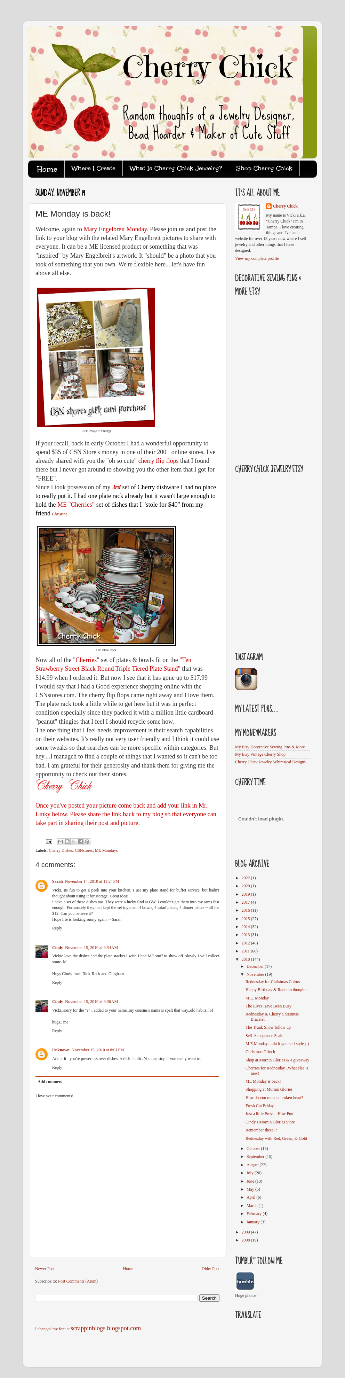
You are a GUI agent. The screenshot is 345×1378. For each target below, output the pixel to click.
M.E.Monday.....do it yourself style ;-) (277, 1043)
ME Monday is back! (263, 1081)
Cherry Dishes (61, 850)
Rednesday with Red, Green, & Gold (276, 1138)
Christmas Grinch (260, 1051)
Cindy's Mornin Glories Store (270, 1122)
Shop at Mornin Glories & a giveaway (277, 1060)
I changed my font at (88, 1328)
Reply (57, 928)
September (256, 1156)
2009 (246, 1232)
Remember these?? (261, 1130)
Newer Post (45, 1268)
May (251, 1189)
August (253, 1164)
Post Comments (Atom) (78, 1281)
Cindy (57, 947)
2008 (246, 1240)
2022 (246, 877)
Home (128, 1268)
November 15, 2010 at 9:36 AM (91, 1001)
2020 (246, 885)
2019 (246, 894)
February (255, 1213)
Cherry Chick (285, 206)
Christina (59, 514)
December (256, 966)
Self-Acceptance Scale (264, 1035)
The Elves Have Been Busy (268, 1006)
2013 (246, 934)
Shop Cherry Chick (264, 168)
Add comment (50, 1081)
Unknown (61, 1050)
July (251, 1172)
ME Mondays (106, 850)
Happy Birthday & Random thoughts (276, 989)
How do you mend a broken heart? (274, 1097)
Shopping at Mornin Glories (269, 1089)
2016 (246, 910)
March (252, 1205)
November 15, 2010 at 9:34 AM (91, 947)
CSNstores (84, 850)
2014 (246, 926)
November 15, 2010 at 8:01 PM (98, 1050)
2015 (246, 918)
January (253, 1222)
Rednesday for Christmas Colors (273, 981)
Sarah (57, 881)
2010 (246, 959)
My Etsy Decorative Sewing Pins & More (270, 747)
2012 (246, 943)
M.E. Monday (257, 998)
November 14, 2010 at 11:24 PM (92, 881)
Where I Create (93, 168)
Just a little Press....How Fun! (270, 1113)
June (251, 1181)
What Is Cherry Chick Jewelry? (176, 168)
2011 (246, 951)
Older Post (210, 1268)
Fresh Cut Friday (260, 1105)
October (254, 1148)
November (256, 974)
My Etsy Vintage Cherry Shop (260, 754)
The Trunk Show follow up (268, 1027)
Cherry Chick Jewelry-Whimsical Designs (270, 762)
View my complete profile (257, 258)
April (251, 1197)
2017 (246, 902)
